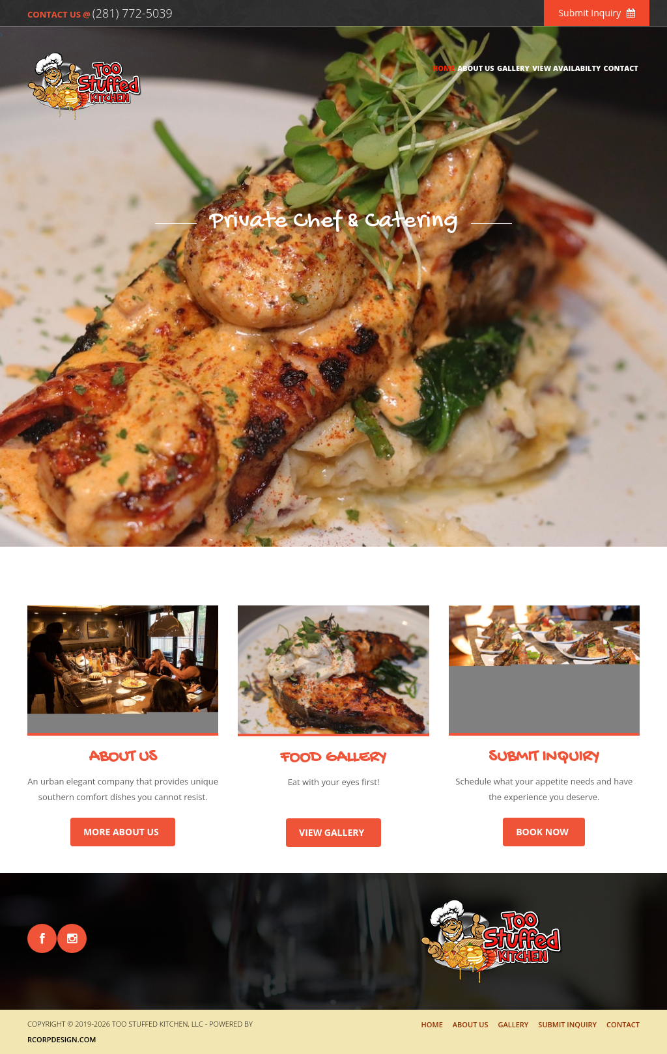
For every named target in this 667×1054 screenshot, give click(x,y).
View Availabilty (566, 68)
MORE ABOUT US (123, 831)
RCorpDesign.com (61, 1039)
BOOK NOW (544, 831)
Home (444, 68)
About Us (475, 68)
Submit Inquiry (596, 13)
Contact (621, 68)
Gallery (513, 68)
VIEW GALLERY (333, 832)
